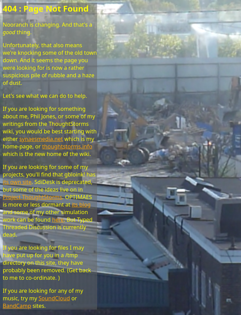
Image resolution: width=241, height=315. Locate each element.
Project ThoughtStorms (32, 197)
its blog (81, 204)
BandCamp (17, 306)
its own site (17, 182)
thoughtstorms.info (67, 146)
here (58, 219)
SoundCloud (54, 298)
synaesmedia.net (41, 139)
